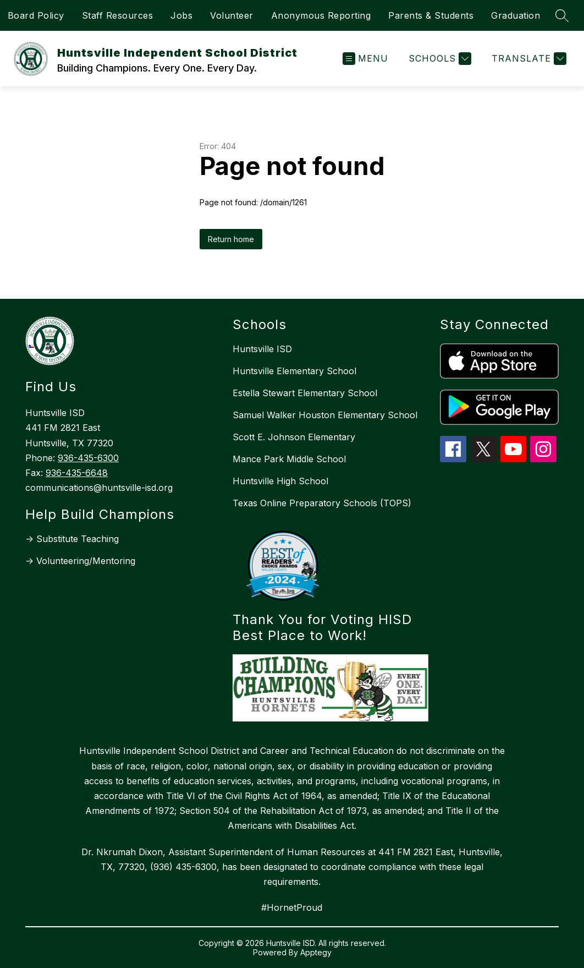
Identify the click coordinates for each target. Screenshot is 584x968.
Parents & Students (430, 15)
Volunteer (232, 15)
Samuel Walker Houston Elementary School (325, 414)
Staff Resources (117, 15)
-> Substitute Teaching (72, 538)
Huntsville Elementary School (294, 370)
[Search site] (562, 15)
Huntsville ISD (262, 348)
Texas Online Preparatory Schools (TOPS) (322, 502)
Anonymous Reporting (321, 15)
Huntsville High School (280, 480)
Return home (231, 239)
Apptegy (316, 952)
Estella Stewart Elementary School (305, 392)
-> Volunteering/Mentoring (80, 560)
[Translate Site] (527, 58)
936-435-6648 (77, 472)
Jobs (181, 15)
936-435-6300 (88, 457)
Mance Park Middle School (289, 458)
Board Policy (36, 15)
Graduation (515, 15)
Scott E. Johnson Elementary (294, 436)
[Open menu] (365, 58)
